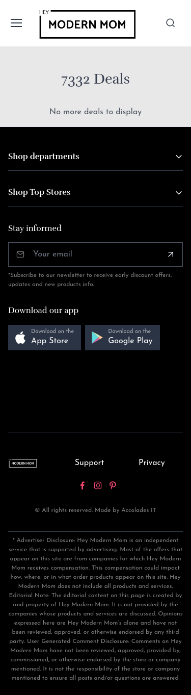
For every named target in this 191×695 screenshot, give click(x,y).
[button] (44, 338)
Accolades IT (138, 510)
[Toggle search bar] (170, 23)
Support (89, 463)
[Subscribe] (170, 254)
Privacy (152, 463)
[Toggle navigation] (15, 23)
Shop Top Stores (39, 192)
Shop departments (43, 156)
